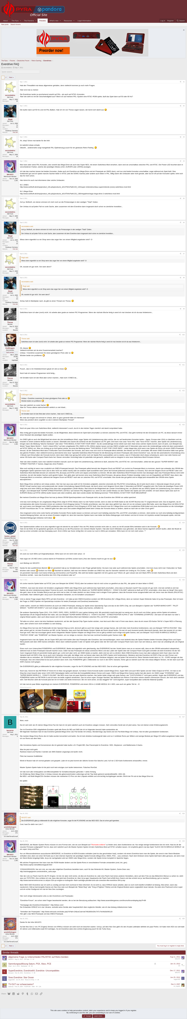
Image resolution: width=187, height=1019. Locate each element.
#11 (183, 365)
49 (37, 986)
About (5, 21)
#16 (183, 580)
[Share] (180, 82)
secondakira (7, 68)
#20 (183, 918)
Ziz (179, 965)
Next (10, 77)
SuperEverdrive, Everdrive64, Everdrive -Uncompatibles (33, 971)
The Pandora (29, 21)
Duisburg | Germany (12, 130)
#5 (184, 198)
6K (32, 966)
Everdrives (27, 973)
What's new (54, 21)
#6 (184, 222)
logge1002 (11, 979)
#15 (183, 550)
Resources (68, 21)
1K (33, 959)
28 (29, 966)
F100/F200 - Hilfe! (29, 986)
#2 (184, 106)
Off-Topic (26, 959)
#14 (183, 522)
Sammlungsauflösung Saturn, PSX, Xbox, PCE (29, 964)
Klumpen (11, 973)
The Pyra (15, 21)
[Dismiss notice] (183, 30)
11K (40, 986)
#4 (184, 161)
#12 (183, 390)
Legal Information (84, 21)
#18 (183, 813)
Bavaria (15, 330)
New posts (4, 24)
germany (15, 543)
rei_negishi (177, 986)
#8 (184, 277)
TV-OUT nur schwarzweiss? (21, 984)
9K (34, 973)
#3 (184, 137)
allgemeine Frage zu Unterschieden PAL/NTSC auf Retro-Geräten (38, 957)
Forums (42, 21)
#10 (183, 334)
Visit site (15, 132)
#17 (183, 717)
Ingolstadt (15, 360)
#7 (184, 253)
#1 (184, 82)
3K (38, 979)
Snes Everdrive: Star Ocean (21, 977)
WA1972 (10, 959)
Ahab (10, 966)
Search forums (16, 24)
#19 (183, 841)
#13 (183, 424)
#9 (184, 309)
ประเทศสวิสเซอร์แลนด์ (11, 836)
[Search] (181, 21)
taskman (10, 986)
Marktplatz (24, 966)
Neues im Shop (29, 979)
